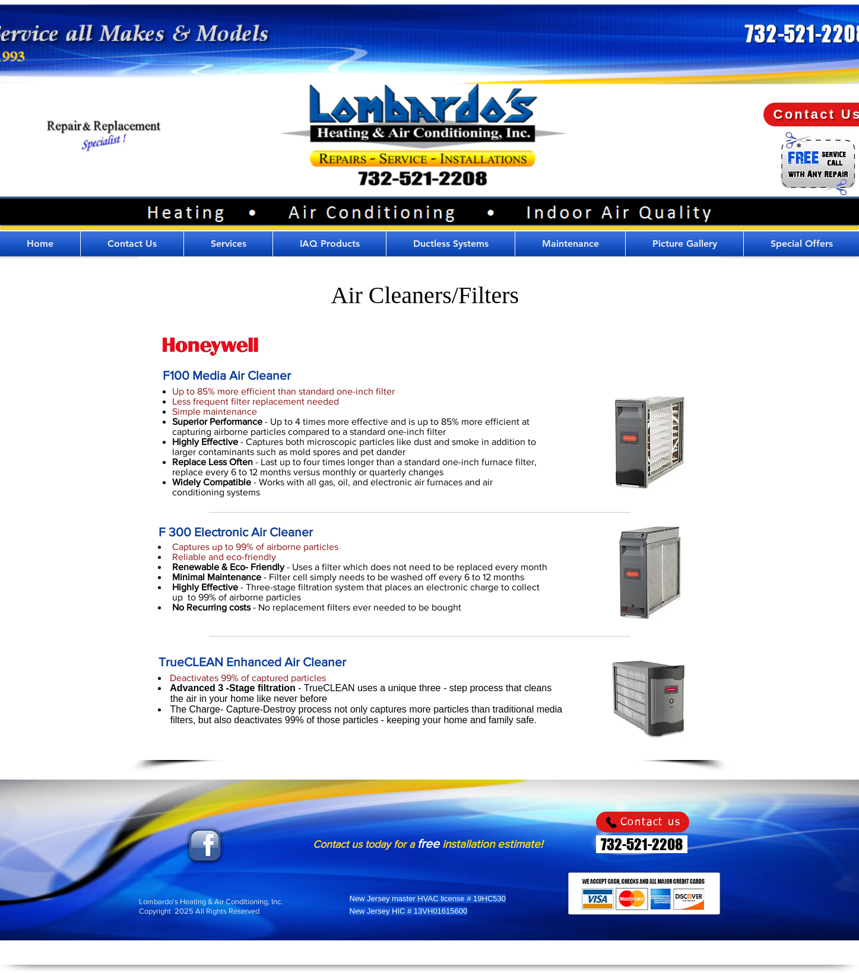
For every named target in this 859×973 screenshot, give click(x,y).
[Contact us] (642, 822)
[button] (228, 243)
